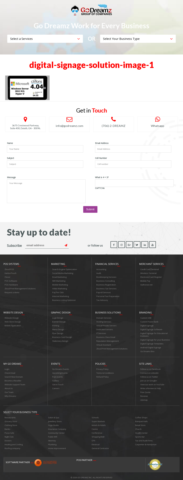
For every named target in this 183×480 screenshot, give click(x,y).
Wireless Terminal (148, 272)
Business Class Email (105, 335)
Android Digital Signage (150, 346)
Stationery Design (60, 339)
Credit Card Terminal (149, 268)
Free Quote (145, 390)
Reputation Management (107, 339)
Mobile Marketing (60, 284)
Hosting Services (103, 320)
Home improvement (57, 445)
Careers (56, 386)
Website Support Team (15, 382)
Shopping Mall (98, 434)
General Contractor (100, 445)
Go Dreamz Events (60, 367)
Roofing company (12, 445)
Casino (95, 426)
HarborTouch (10, 272)
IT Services (101, 332)
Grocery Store (11, 418)
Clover (7, 276)
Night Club (9, 434)
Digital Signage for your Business (155, 338)
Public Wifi (52, 434)
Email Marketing (59, 276)
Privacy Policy (102, 367)
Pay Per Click (58, 291)
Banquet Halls (141, 418)
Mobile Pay (145, 280)
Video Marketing (59, 288)
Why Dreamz (10, 394)
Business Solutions (108, 311)
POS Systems (11, 263)
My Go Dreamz (12, 361)
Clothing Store (11, 422)
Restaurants (10, 415)
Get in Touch (58, 382)
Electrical (95, 441)
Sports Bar (140, 434)
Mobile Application (13, 324)
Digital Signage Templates (151, 342)
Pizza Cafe (9, 430)
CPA (93, 438)
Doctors (8, 438)
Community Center (56, 430)
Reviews (144, 394)
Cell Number (101, 158)
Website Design (13, 311)
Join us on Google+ (148, 378)
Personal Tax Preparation (107, 295)
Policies (100, 361)
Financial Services (107, 263)
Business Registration (106, 284)
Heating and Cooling (14, 441)
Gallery (55, 378)
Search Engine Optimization (64, 268)
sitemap (144, 397)
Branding (145, 311)
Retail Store (140, 422)
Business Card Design (62, 335)
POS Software (11, 280)
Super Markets (98, 418)
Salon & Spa (53, 415)
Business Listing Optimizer (64, 299)
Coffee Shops (141, 415)
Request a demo (12, 291)
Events (55, 361)
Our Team (9, 390)
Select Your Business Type (20, 409)
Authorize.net (146, 284)
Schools (95, 415)
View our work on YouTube (152, 382)
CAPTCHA (100, 188)
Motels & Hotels (99, 422)
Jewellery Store (55, 418)
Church (138, 426)
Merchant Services (151, 263)
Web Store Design (13, 320)
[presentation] (117, 196)
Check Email (10, 371)
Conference (97, 430)
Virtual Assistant (103, 343)
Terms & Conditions (105, 371)
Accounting (101, 268)
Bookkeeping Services (106, 276)
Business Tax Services (106, 288)
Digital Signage (147, 324)
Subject (10, 158)
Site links (145, 361)
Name (10, 143)
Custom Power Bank (149, 320)
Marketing (58, 263)
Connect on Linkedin (149, 371)
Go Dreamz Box (147, 350)
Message (11, 177)
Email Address (102, 143)
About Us (9, 386)
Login (7, 367)
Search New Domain (14, 374)
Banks (7, 426)
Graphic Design (60, 311)
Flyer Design (57, 332)
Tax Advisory (102, 299)
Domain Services (103, 316)
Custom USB (145, 316)
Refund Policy (102, 374)
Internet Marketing (60, 295)
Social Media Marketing (62, 272)
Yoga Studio (53, 422)
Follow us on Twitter (149, 374)
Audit (98, 272)
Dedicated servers (104, 328)
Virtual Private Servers (106, 324)
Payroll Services (103, 291)
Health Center (141, 430)
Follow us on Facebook (150, 367)
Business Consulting (105, 280)
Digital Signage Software (151, 328)
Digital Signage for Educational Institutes (154, 333)
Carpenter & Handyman (145, 441)
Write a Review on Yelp (150, 386)
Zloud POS (9, 268)
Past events (57, 374)
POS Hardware (11, 284)
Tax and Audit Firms (144, 438)
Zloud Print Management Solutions (20, 288)
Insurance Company (57, 426)
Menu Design (58, 328)
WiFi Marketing (58, 280)
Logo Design (57, 316)
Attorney (52, 438)
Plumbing (52, 441)
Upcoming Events (60, 371)
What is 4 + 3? (102, 177)
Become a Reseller (13, 378)
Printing (55, 324)
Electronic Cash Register (151, 276)
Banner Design (59, 320)
